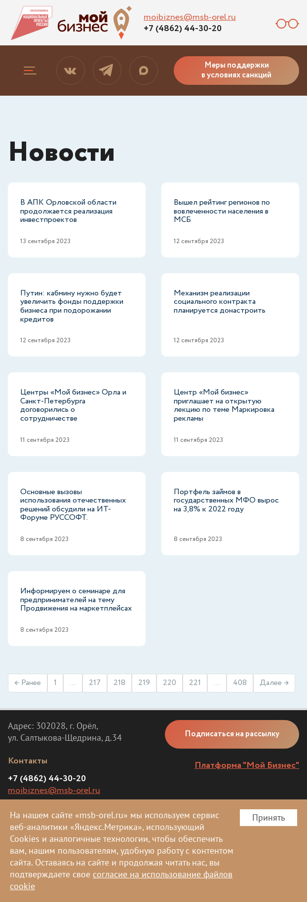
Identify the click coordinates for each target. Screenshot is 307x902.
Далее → (274, 682)
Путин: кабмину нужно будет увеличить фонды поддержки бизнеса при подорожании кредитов (71, 306)
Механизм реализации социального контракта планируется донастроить (220, 302)
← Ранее (27, 682)
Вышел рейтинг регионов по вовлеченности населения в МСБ (222, 211)
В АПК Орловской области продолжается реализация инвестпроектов (68, 211)
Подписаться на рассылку (232, 734)
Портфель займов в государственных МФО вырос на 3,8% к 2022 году (226, 500)
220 (169, 682)
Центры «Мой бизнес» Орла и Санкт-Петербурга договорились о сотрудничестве (73, 405)
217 (95, 682)
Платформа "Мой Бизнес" (246, 765)
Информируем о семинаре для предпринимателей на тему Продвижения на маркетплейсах (76, 599)
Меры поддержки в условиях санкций (236, 70)
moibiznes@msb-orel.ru (190, 17)
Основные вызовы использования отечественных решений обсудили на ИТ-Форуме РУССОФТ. (73, 505)
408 (240, 682)
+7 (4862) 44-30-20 (183, 28)
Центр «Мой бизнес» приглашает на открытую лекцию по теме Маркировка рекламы (224, 405)
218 (119, 682)
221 (195, 682)
